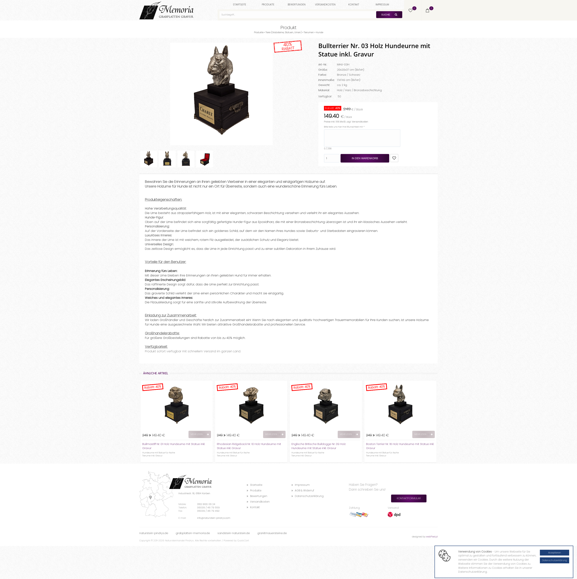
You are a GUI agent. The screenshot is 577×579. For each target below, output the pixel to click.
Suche (389, 14)
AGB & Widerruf (302, 490)
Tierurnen (309, 32)
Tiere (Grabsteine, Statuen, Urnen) (284, 32)
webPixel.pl (432, 536)
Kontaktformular (409, 498)
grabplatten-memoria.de (193, 533)
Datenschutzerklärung (307, 496)
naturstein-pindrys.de (153, 533)
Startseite (239, 4)
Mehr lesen (200, 434)
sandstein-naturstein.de (233, 533)
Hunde (319, 32)
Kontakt (353, 4)
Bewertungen (296, 4)
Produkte (268, 4)
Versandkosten (325, 4)
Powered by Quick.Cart (236, 540)
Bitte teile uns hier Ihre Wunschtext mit (344, 126)
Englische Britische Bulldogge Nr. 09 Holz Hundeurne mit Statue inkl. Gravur (318, 446)
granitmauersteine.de (272, 533)
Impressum (382, 4)
